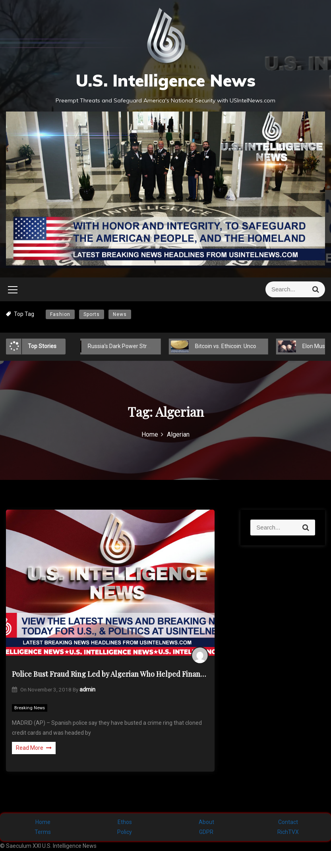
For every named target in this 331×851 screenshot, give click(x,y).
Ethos (125, 822)
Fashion (60, 314)
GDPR (206, 832)
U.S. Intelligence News (165, 80)
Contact (288, 822)
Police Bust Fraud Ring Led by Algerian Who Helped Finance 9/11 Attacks (110, 674)
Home (42, 822)
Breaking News (29, 707)
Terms (43, 832)
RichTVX (288, 832)
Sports (91, 314)
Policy (124, 832)
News (120, 314)
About (206, 822)
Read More (34, 748)
